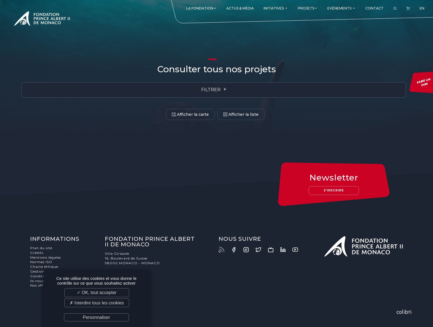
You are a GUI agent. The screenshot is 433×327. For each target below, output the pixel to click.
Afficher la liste (241, 114)
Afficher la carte (190, 114)
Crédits (36, 253)
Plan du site (41, 248)
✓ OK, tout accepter (97, 292)
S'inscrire (334, 190)
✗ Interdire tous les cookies (97, 302)
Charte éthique (44, 267)
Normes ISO (41, 262)
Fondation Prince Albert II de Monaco (42, 19)
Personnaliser (96, 317)
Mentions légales (45, 257)
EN (422, 8)
